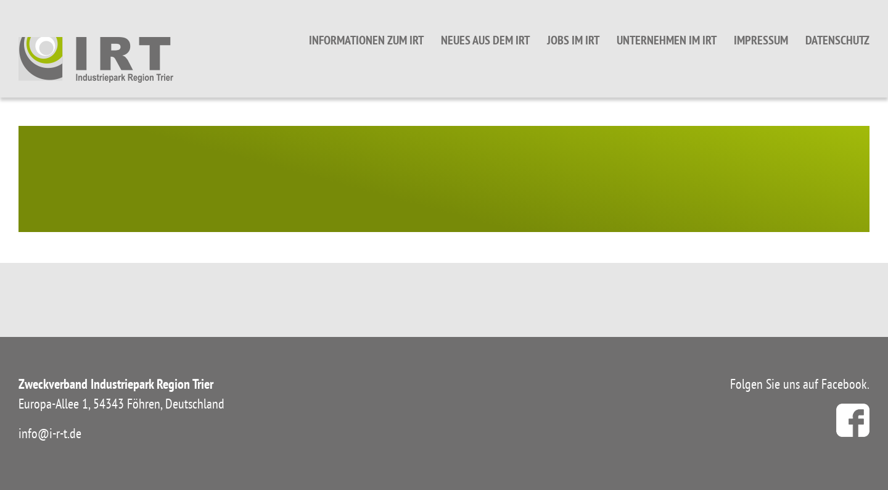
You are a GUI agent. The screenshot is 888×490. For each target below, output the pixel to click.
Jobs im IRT (573, 40)
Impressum (761, 40)
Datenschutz (837, 40)
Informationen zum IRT (366, 40)
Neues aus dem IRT (485, 40)
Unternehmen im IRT (667, 40)
